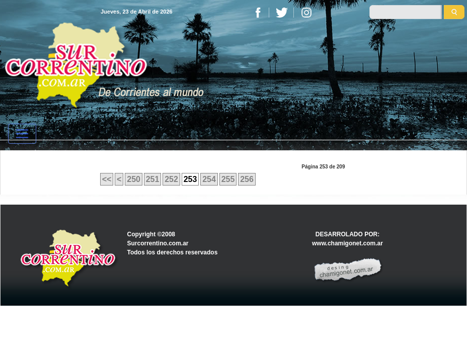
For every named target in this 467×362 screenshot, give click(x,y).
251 (153, 179)
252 (171, 179)
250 (133, 179)
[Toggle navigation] (22, 134)
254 (209, 179)
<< (107, 179)
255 (228, 179)
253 (190, 179)
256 (247, 179)
